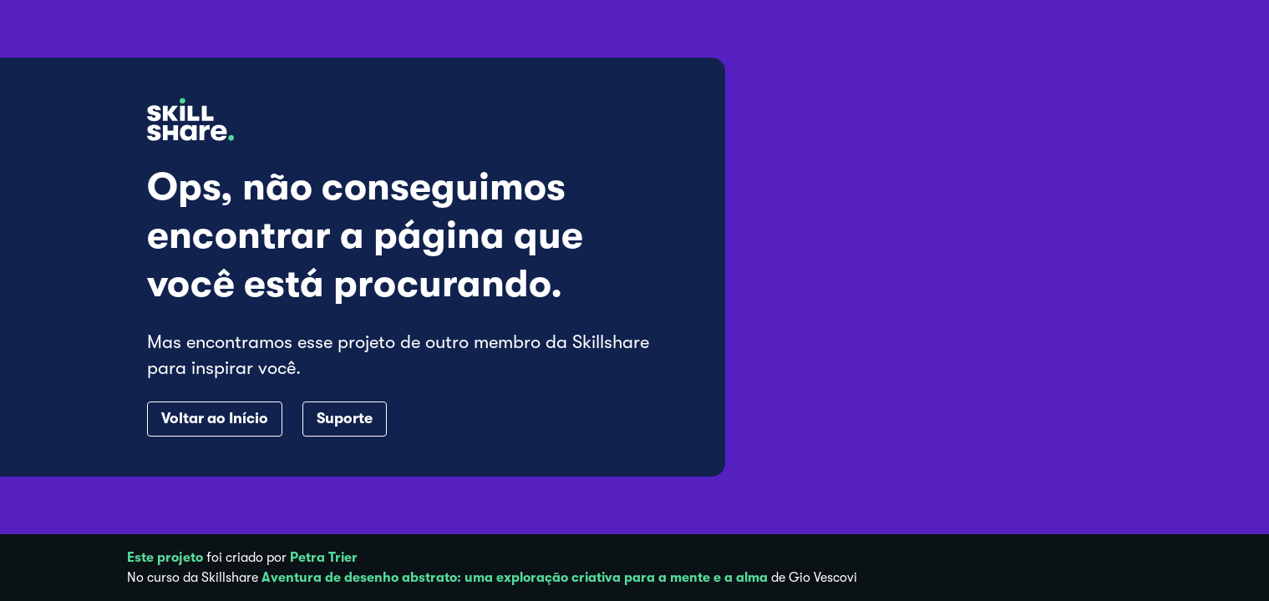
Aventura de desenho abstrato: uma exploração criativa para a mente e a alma (514, 577)
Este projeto (165, 557)
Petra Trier (324, 557)
